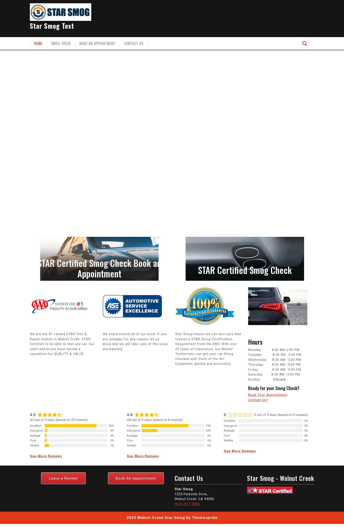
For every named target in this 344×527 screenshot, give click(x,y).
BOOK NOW (75, 112)
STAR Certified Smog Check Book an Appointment (99, 268)
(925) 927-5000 (187, 456)
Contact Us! (258, 400)
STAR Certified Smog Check (245, 270)
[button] (26, 89)
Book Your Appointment (267, 395)
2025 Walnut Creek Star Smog (156, 470)
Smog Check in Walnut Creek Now (119, 73)
